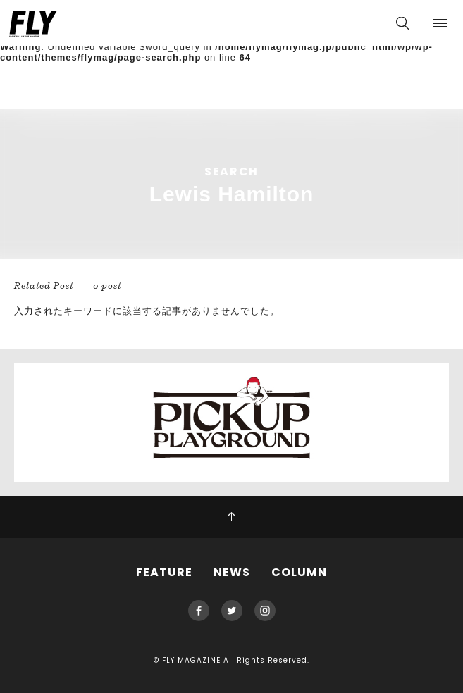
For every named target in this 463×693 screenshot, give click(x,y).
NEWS (232, 572)
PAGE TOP (231, 517)
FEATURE (164, 572)
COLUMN (299, 572)
